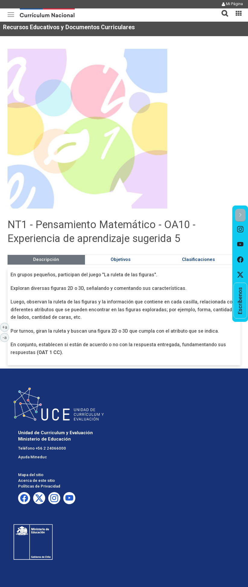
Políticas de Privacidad (39, 486)
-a (5, 337)
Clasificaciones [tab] (198, 259)
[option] (240, 229)
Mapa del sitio (30, 474)
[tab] (222, 10)
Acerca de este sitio (36, 480)
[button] (222, 10)
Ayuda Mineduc (32, 457)
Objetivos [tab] (120, 259)
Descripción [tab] (46, 259)
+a (5, 327)
